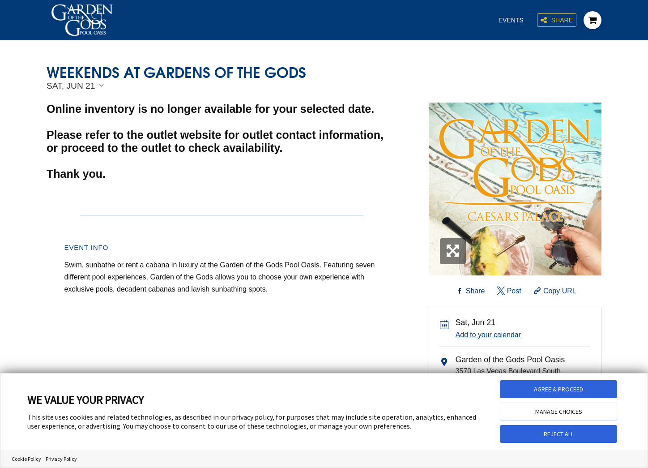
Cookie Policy (26, 458)
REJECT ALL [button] (559, 434)
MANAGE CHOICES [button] (558, 412)
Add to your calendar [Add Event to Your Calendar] (488, 335)
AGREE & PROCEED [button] (558, 389)
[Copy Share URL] (553, 291)
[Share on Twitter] (508, 291)
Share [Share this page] (557, 20)
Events (511, 20)
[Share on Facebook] (469, 291)
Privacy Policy (61, 458)
